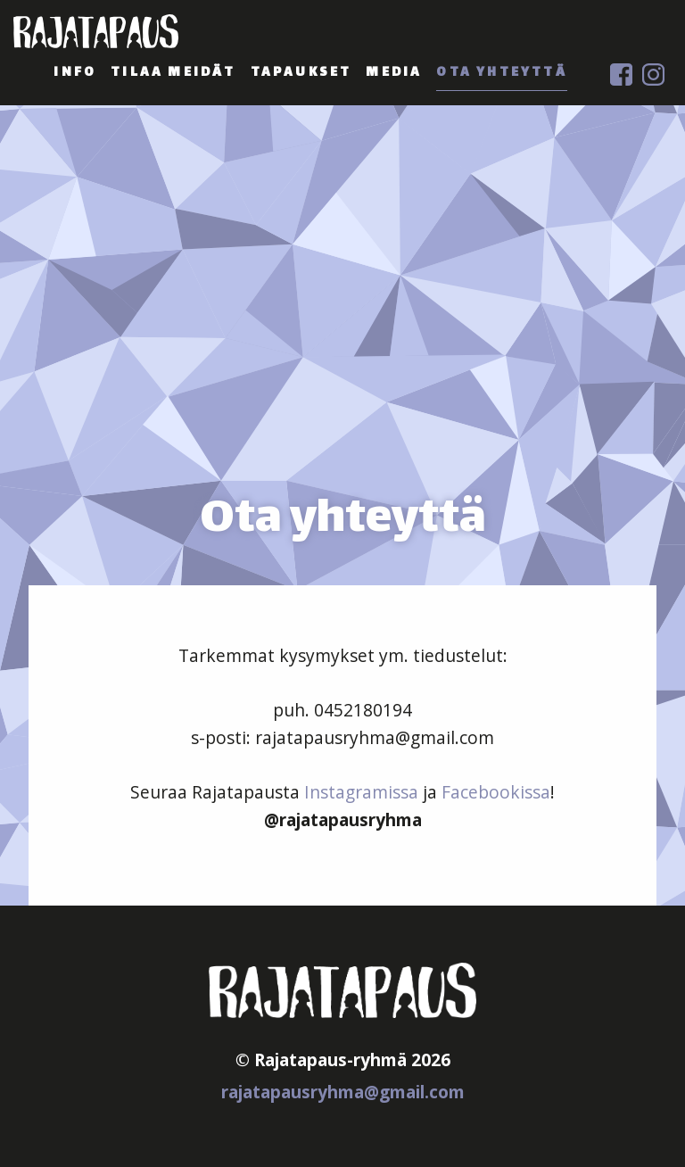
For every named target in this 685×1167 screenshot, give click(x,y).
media (394, 73)
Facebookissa (496, 792)
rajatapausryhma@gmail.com (343, 1092)
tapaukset (301, 73)
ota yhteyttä (501, 73)
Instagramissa (361, 792)
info (75, 73)
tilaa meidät (173, 73)
